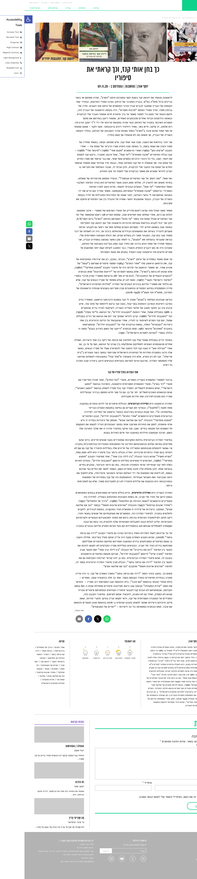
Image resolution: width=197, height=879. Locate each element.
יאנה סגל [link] (60, 858)
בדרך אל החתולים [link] (20, 647)
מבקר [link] (22, 668)
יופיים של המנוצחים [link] (25, 665)
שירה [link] (43, 8)
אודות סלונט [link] (43, 3)
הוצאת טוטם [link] (30, 3)
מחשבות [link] (176, 17)
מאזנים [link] (30, 668)
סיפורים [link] (184, 845)
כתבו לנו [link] (20, 3)
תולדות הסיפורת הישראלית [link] (28, 683)
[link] (4, 19)
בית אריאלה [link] (35, 650)
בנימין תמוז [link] (22, 650)
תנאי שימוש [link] (182, 870)
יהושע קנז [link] (20, 661)
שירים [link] (184, 848)
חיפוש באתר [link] (9, 3)
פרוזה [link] (71, 8)
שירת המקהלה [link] (24, 679)
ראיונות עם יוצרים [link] (179, 859)
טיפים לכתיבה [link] (181, 862)
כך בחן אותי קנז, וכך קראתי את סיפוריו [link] (154, 17)
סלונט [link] (184, 17)
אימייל (122, 783)
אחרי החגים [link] (35, 647)
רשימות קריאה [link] (181, 855)
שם (184, 783)
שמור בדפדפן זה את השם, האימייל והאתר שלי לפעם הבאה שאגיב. (150, 797)
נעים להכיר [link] (10, 8)
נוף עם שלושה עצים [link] (31, 676)
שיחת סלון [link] (28, 8)
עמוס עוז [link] (36, 679)
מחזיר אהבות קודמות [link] (22, 672)
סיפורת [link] (57, 8)
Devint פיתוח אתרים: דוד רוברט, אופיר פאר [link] (52, 861)
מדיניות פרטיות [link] (180, 866)
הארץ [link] (22, 654)
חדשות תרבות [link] (181, 852)
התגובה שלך (179, 746)
